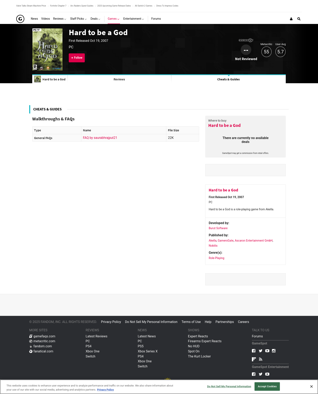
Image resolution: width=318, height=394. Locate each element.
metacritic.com (42, 341)
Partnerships (224, 322)
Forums (257, 336)
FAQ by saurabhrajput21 (100, 138)
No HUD (194, 346)
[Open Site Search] (299, 19)
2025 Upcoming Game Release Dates (114, 6)
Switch (90, 356)
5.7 (280, 52)
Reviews (119, 79)
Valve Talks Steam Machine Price (31, 6)
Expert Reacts (198, 336)
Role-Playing (216, 258)
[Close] (311, 386)
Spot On (194, 351)
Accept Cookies (267, 386)
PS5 (141, 346)
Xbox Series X (148, 351)
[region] (159, 387)
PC (88, 341)
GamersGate (226, 240)
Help (208, 322)
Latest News (147, 336)
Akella (212, 240)
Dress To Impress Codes (167, 6)
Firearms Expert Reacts (204, 341)
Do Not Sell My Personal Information (151, 322)
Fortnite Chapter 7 (58, 6)
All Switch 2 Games (143, 6)
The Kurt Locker (199, 356)
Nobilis (213, 245)
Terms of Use (191, 322)
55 (266, 52)
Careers (243, 322)
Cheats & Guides (228, 79)
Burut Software (218, 228)
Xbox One (92, 351)
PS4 (88, 346)
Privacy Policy (111, 322)
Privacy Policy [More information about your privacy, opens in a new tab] (105, 389)
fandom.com (40, 346)
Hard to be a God (98, 32)
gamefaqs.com (42, 336)
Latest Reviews (96, 336)
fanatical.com (41, 351)
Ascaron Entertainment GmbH (254, 240)
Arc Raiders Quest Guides (81, 6)
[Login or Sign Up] (291, 19)
